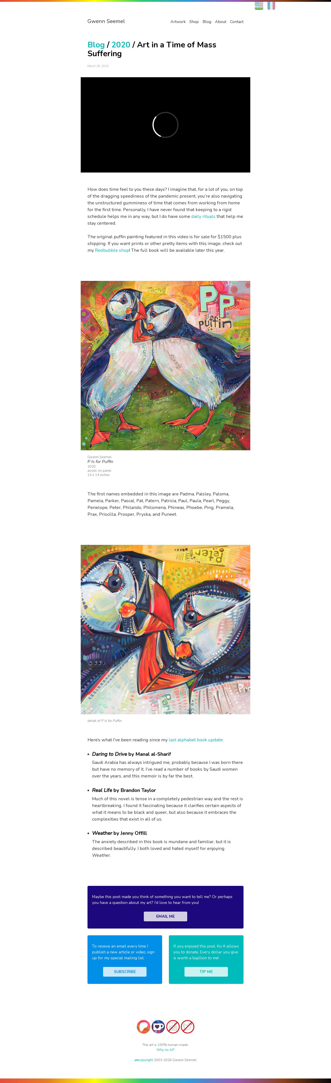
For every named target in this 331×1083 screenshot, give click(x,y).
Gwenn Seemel (106, 21)
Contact (237, 21)
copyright (144, 1060)
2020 (120, 45)
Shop (194, 21)
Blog (207, 21)
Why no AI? (165, 1050)
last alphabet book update (195, 740)
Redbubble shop (112, 250)
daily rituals (203, 216)
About (220, 21)
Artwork (178, 21)
